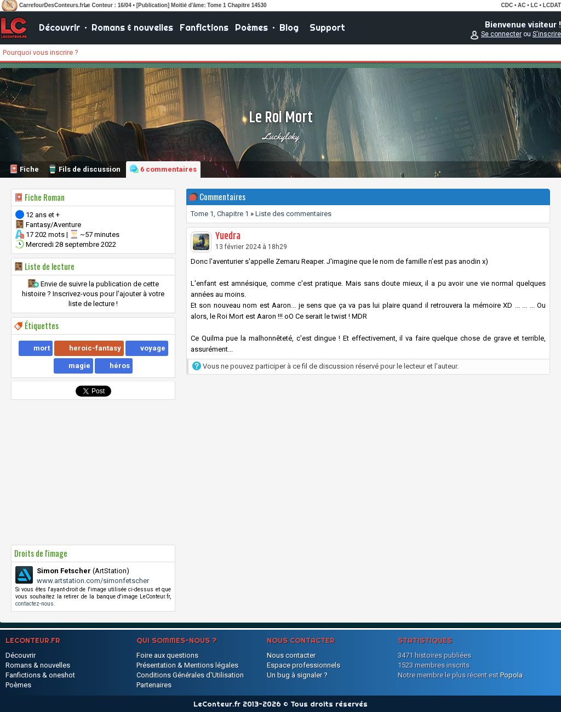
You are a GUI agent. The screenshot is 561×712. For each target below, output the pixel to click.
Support (327, 27)
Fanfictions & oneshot (40, 675)
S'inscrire (547, 34)
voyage (152, 348)
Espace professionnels (303, 665)
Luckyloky (280, 136)
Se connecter (501, 34)
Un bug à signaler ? (297, 675)
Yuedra (228, 236)
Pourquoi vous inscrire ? (40, 52)
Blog (289, 27)
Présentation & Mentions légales (187, 665)
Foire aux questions (167, 655)
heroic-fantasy (95, 348)
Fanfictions (204, 27)
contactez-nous (34, 604)
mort (41, 348)
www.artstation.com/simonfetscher (93, 581)
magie (79, 365)
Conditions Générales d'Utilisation (190, 675)
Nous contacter (291, 655)
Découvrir (59, 27)
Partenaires (153, 685)
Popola (511, 675)
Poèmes (251, 27)
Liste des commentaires (293, 214)
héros (120, 365)
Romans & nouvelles (132, 27)
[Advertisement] (93, 472)
